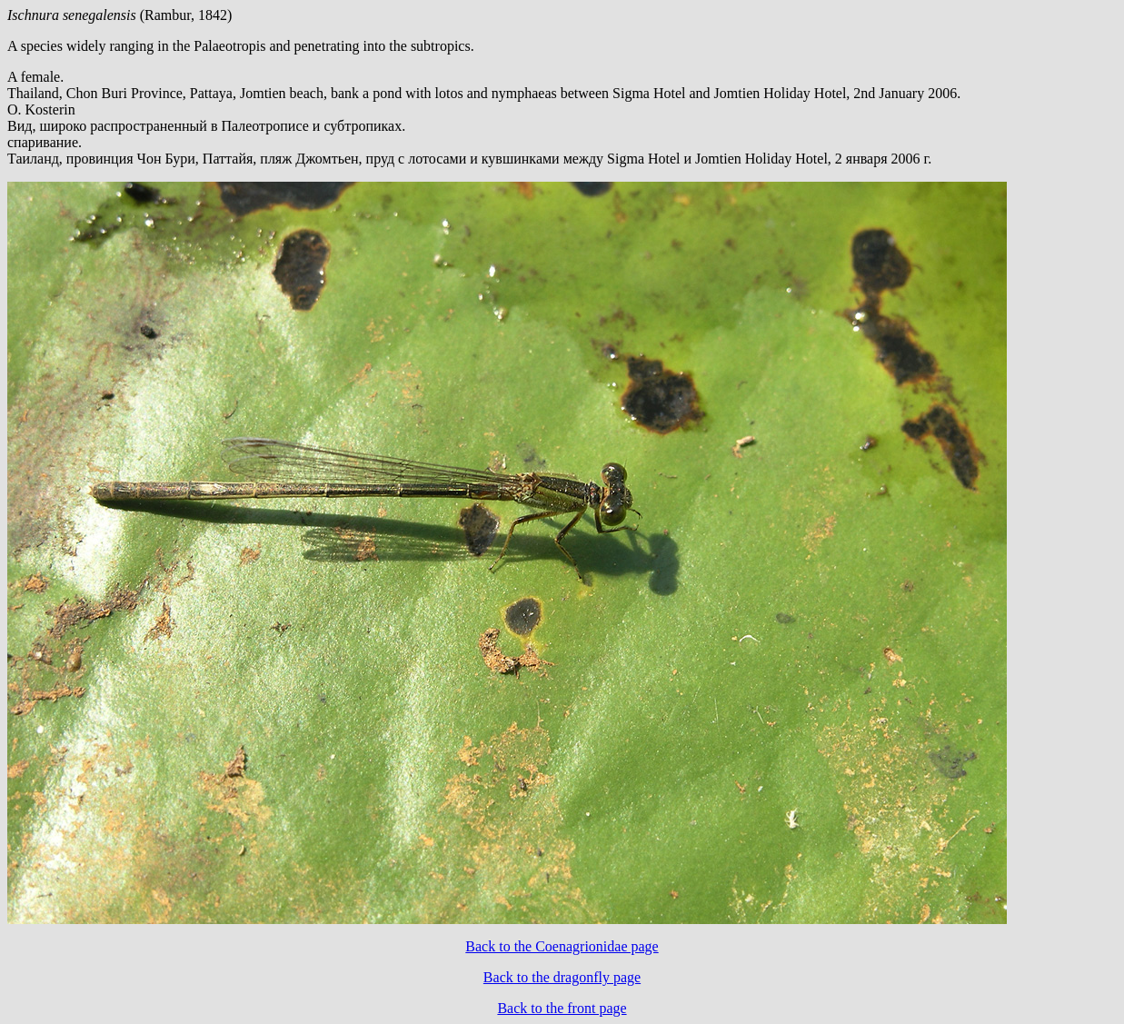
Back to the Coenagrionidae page (561, 946)
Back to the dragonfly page (562, 977)
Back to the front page (561, 1008)
